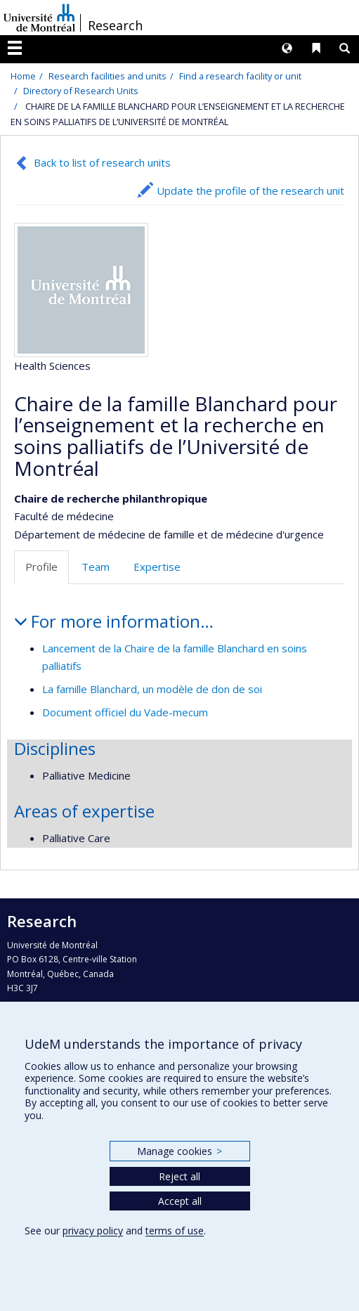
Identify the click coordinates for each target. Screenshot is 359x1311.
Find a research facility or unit (240, 76)
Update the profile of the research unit (250, 190)
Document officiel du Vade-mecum (125, 712)
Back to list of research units (102, 162)
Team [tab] (95, 567)
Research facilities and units (107, 76)
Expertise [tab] (157, 567)
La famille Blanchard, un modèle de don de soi (152, 689)
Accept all (180, 1201)
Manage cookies (179, 1151)
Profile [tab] (41, 567)
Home (23, 76)
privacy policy (93, 1230)
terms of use (174, 1230)
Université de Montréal (39, 18)
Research (115, 25)
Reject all (179, 1176)
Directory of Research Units (80, 90)
